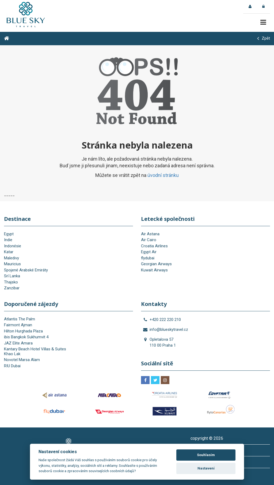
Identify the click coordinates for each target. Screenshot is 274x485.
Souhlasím (206, 455)
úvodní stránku (163, 175)
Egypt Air (149, 251)
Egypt (9, 234)
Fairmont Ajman (18, 325)
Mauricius (12, 264)
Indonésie (12, 246)
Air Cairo (148, 239)
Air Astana (150, 234)
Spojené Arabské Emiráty (26, 270)
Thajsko (11, 282)
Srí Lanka (12, 276)
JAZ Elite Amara (18, 343)
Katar (8, 251)
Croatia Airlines (154, 246)
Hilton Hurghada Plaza (23, 331)
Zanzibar (12, 288)
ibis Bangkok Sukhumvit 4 (26, 337)
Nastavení (206, 468)
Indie (8, 239)
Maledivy (11, 258)
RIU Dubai (12, 365)
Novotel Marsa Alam (22, 359)
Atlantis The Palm (19, 319)
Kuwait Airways (154, 270)
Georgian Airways (156, 264)
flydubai (147, 258)
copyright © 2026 (207, 438)
